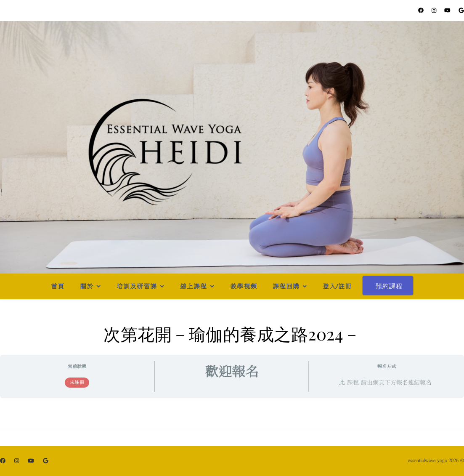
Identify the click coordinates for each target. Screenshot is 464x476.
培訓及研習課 (137, 286)
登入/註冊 (337, 286)
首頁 (57, 286)
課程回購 (286, 286)
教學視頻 (243, 286)
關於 (86, 286)
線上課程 (193, 286)
